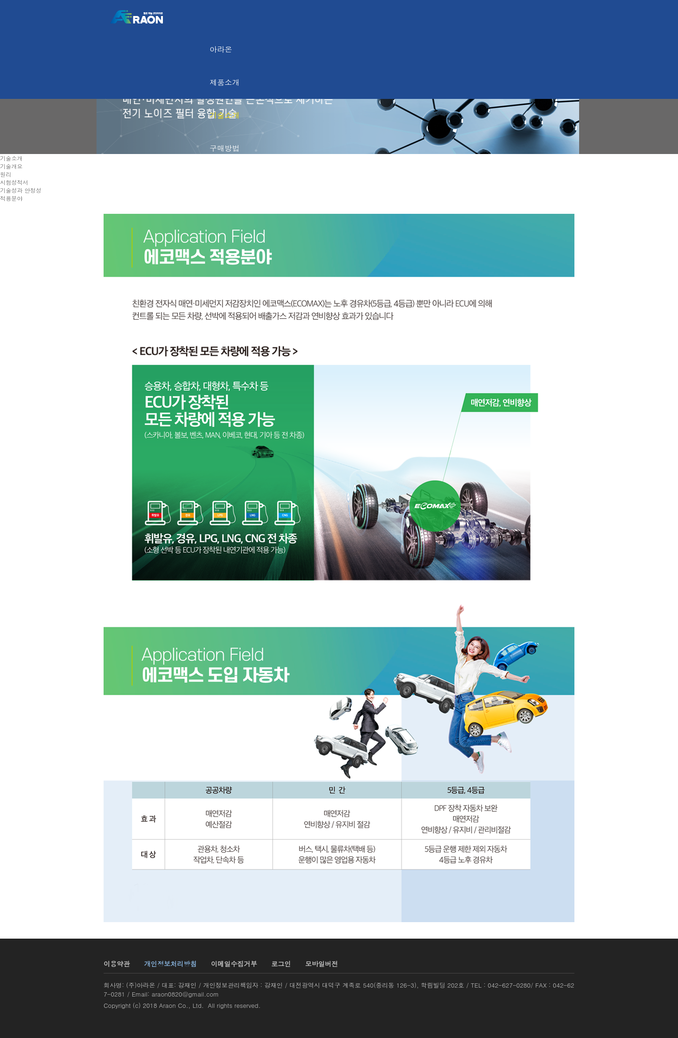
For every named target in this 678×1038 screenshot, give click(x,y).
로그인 (281, 963)
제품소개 (225, 82)
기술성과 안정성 (20, 190)
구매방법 (225, 148)
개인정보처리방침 (170, 963)
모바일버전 (321, 963)
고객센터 (225, 181)
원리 (5, 174)
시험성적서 (14, 182)
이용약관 (117, 963)
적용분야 (11, 198)
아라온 (221, 49)
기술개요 (11, 166)
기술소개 (225, 115)
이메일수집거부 (234, 963)
